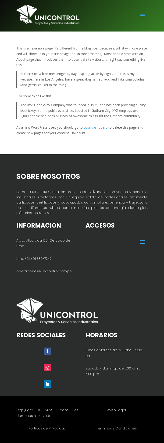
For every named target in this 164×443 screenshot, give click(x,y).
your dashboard (95, 127)
